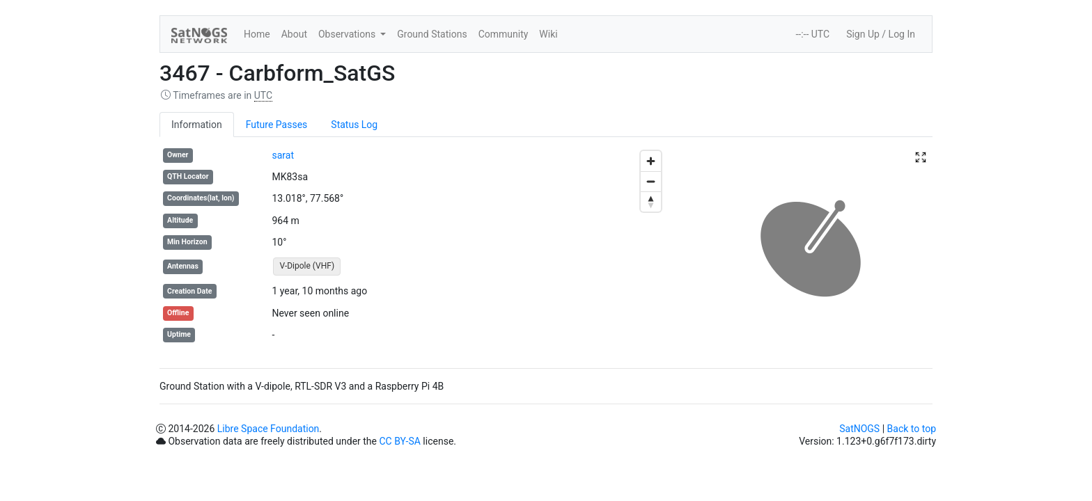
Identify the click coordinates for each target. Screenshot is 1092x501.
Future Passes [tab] (277, 124)
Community (503, 34)
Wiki (548, 34)
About (294, 34)
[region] (546, 248)
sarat (283, 155)
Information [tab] (196, 124)
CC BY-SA (399, 441)
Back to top (911, 428)
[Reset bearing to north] (651, 201)
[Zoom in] (651, 161)
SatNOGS (859, 428)
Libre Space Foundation (268, 428)
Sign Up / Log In (880, 34)
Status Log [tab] (354, 124)
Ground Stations (432, 34)
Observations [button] (348, 34)
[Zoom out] (651, 181)
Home (257, 34)
